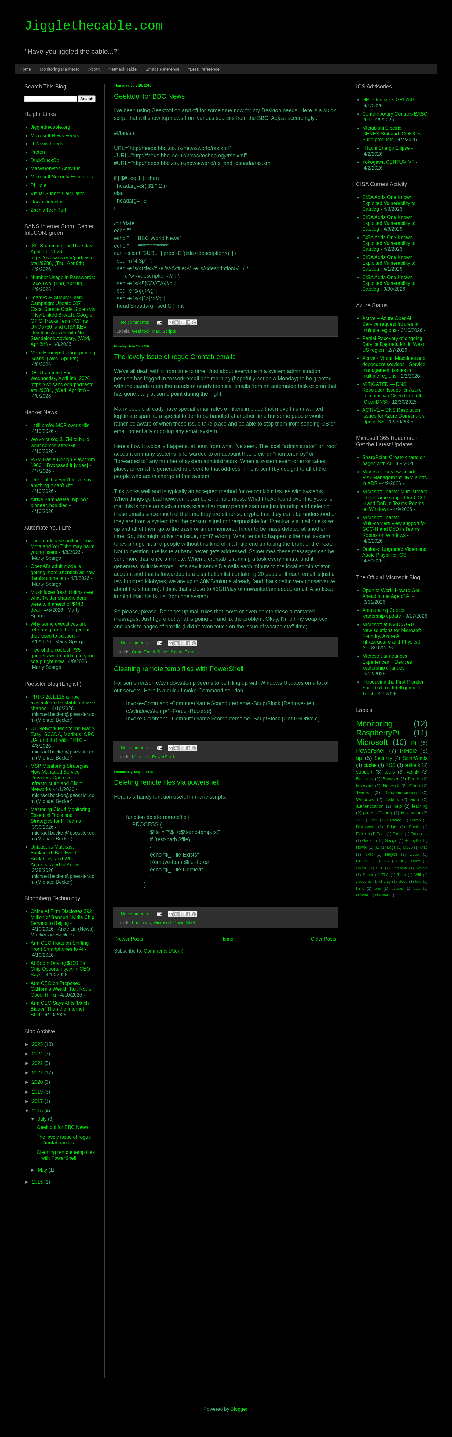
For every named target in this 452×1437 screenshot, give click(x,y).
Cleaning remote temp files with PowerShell (178, 669)
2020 (38, 1082)
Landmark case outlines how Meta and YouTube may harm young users (62, 546)
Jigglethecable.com (93, 26)
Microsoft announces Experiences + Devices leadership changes (387, 661)
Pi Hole (38, 185)
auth (414, 799)
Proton (38, 152)
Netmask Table (122, 69)
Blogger (239, 1409)
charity (385, 881)
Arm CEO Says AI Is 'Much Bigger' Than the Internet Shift (60, 1009)
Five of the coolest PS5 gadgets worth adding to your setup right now (62, 655)
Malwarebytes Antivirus (56, 168)
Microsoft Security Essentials (62, 176)
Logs (391, 847)
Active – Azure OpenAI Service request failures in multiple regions (390, 324)
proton (369, 812)
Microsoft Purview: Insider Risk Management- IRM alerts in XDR (394, 477)
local (416, 888)
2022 (38, 1063)
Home (25, 69)
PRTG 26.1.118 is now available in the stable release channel (63, 702)
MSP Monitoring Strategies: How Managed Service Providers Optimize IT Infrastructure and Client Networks (60, 777)
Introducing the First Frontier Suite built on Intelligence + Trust (393, 687)
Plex (383, 861)
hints (360, 888)
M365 (408, 847)
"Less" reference (204, 69)
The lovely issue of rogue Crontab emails (175, 357)
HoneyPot (412, 840)
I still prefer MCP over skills (60, 425)
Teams (362, 792)
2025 (38, 1044)
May (43, 1170)
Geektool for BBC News (149, 96)
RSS (390, 765)
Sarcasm (399, 868)
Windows (365, 799)
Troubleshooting (401, 792)
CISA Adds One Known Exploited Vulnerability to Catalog (389, 203)
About (94, 69)
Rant (399, 861)
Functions (141, 922)
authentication (370, 806)
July (43, 1119)
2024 (38, 1053)
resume (381, 895)
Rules (163, 651)
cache (370, 765)
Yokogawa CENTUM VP (388, 162)
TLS (384, 874)
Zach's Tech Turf (48, 210)
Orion (414, 785)
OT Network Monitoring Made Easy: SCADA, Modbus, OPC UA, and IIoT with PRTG (62, 734)
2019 (38, 1091)
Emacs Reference (162, 69)
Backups (364, 778)
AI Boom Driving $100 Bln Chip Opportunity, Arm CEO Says (60, 969)
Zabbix (392, 799)
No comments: (135, 322)
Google (391, 840)
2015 (38, 1181)
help (398, 806)
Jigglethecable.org (50, 127)
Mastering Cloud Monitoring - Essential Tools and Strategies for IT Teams (62, 815)
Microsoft (140, 756)
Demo (415, 820)
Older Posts (323, 939)
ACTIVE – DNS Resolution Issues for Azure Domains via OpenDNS (393, 416)
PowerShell (163, 756)
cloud (403, 881)
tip (359, 758)
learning (420, 806)
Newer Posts (129, 939)
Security (383, 758)
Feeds (414, 778)
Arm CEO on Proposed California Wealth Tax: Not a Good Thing (61, 989)
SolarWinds (415, 758)
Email (149, 651)
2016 (38, 1110)
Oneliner (363, 861)
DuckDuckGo (45, 160)
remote (362, 895)
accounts (364, 881)
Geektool (140, 331)
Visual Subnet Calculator (57, 193)
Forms (397, 834)
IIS (377, 847)
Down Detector (47, 201)
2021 (38, 1072)
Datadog (394, 820)
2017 (38, 1101)
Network (391, 785)
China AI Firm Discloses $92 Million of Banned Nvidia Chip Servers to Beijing (62, 917)
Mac (156, 331)
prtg (388, 812)
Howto (361, 847)
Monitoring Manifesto (59, 69)
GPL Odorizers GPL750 (388, 99)
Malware (364, 785)
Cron (136, 651)
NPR (369, 854)
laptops (396, 888)
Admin (413, 772)
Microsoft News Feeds (55, 135)
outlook (412, 765)
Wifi (417, 874)
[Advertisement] (226, 1006)
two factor (411, 812)
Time (189, 651)
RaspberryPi (377, 732)
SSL (379, 868)
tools (390, 771)
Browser (390, 778)
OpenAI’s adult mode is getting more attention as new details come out (63, 572)
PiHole (408, 750)
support (364, 771)
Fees (381, 834)
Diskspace (365, 826)
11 (358, 820)
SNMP (361, 868)
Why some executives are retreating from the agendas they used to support (61, 629)
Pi (413, 743)
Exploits (363, 834)
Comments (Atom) (164, 951)
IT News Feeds (47, 143)
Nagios (391, 854)
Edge (391, 826)
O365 (414, 854)
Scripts (169, 331)
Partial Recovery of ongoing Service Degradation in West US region (393, 344)
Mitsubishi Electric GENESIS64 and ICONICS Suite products (391, 133)
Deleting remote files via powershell (167, 782)
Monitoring (374, 723)
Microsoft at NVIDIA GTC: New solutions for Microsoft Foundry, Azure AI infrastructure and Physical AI (391, 636)
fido (418, 881)
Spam (176, 651)
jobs (377, 888)
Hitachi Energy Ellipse (386, 148)
